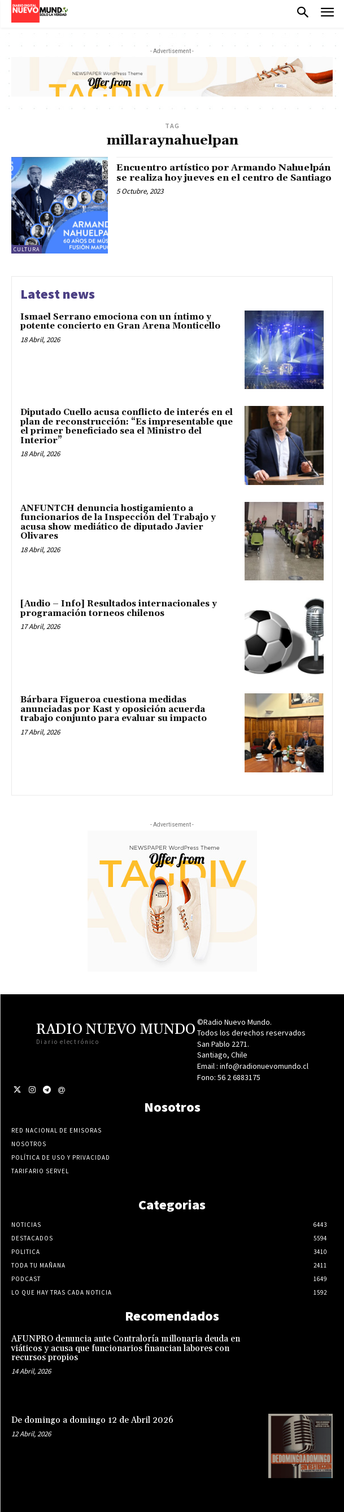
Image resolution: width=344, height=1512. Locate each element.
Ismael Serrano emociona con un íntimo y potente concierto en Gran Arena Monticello (120, 322)
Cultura (27, 249)
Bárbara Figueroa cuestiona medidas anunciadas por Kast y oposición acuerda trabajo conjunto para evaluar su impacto (113, 709)
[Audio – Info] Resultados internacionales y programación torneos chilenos (118, 608)
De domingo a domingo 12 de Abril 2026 (92, 1420)
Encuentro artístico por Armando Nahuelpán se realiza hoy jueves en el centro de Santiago (224, 172)
